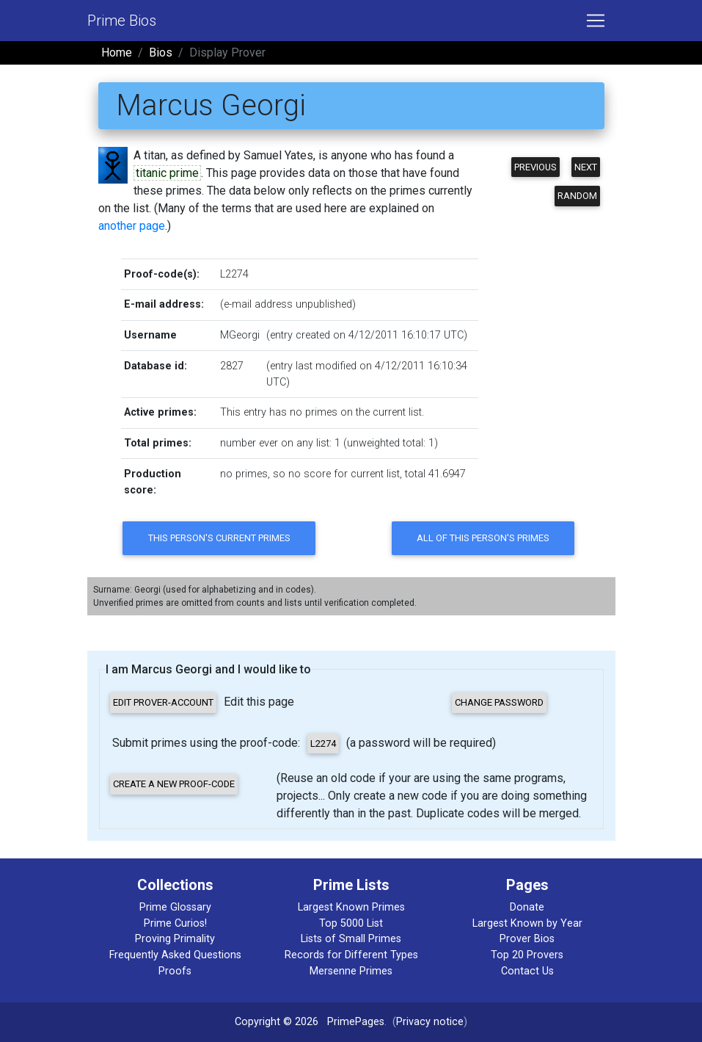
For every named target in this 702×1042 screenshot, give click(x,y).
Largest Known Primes (351, 907)
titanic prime (167, 173)
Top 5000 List (351, 923)
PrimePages (355, 1022)
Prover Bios (527, 939)
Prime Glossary (175, 907)
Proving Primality (175, 939)
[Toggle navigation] (595, 21)
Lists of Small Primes (351, 939)
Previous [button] (535, 167)
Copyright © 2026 (276, 1022)
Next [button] (585, 167)
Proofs (174, 971)
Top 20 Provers (527, 955)
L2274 (234, 274)
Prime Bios (121, 20)
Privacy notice (430, 1022)
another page (131, 226)
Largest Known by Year (527, 923)
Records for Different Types (351, 955)
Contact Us (527, 971)
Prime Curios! (175, 923)
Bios (160, 52)
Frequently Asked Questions (175, 955)
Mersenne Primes (351, 971)
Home (116, 52)
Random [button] (577, 195)
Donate (527, 907)
